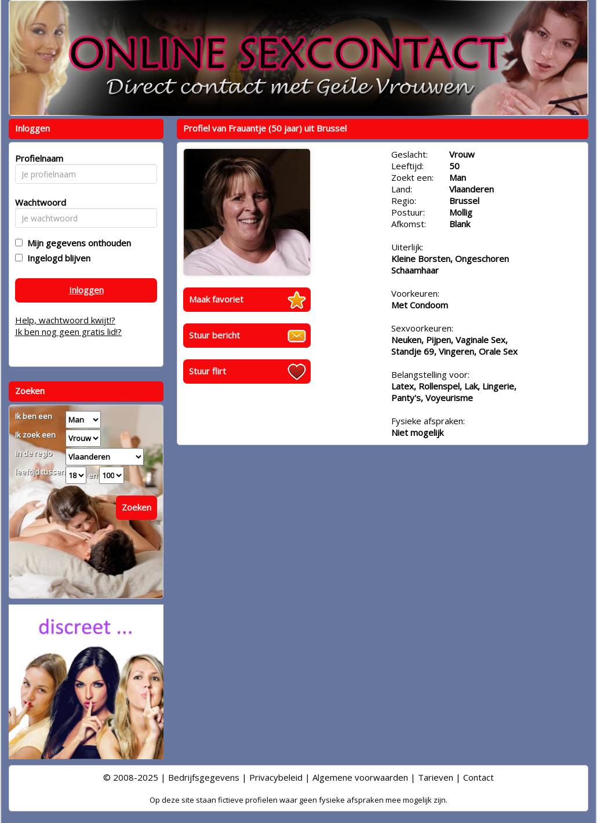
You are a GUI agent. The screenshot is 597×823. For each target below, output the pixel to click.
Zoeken (136, 507)
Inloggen (86, 290)
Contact (478, 777)
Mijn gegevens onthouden (77, 243)
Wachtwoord (37, 202)
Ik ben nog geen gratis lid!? (68, 331)
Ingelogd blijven (56, 258)
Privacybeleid (276, 777)
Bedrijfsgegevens (203, 777)
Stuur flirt (207, 371)
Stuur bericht (214, 335)
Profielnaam (37, 158)
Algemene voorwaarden (360, 777)
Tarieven (435, 777)
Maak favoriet (216, 299)
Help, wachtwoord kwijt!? (65, 320)
